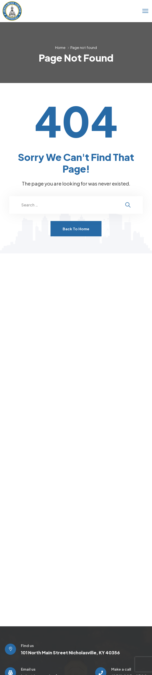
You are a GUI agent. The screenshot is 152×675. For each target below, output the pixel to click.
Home (60, 47)
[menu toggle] (145, 11)
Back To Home (76, 228)
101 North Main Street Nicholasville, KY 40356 (70, 652)
